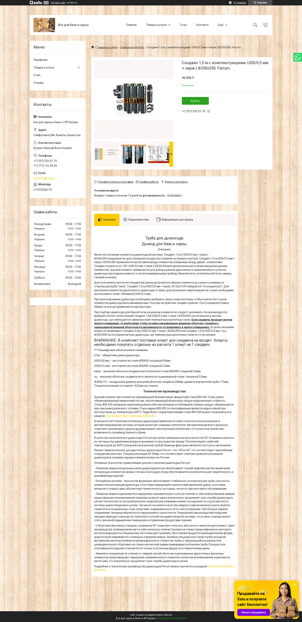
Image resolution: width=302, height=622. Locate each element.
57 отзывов (239, 2)
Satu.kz (168, 615)
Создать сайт (58, 2)
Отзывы (39, 82)
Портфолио (41, 59)
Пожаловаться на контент (172, 618)
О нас (183, 24)
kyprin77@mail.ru (44, 178)
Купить (195, 100)
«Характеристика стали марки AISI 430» (131, 415)
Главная (131, 24)
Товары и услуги (156, 24)
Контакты (202, 24)
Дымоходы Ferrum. (132, 47)
